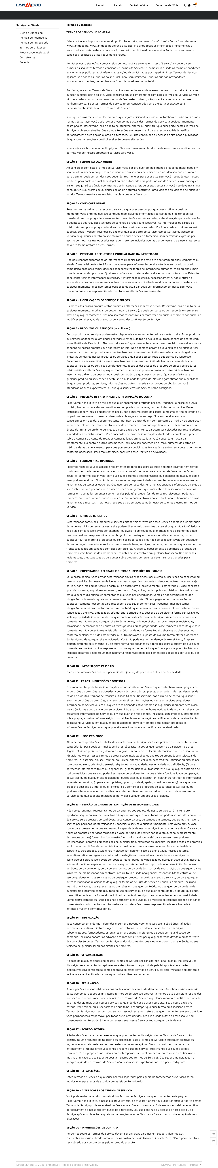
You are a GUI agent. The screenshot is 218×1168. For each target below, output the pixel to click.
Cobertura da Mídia (167, 5)
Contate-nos (27, 57)
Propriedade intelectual (34, 52)
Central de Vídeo (139, 5)
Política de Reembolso (33, 37)
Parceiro (118, 5)
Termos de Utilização (33, 47)
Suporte (25, 62)
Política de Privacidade (34, 42)
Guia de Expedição (31, 32)
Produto (102, 5)
